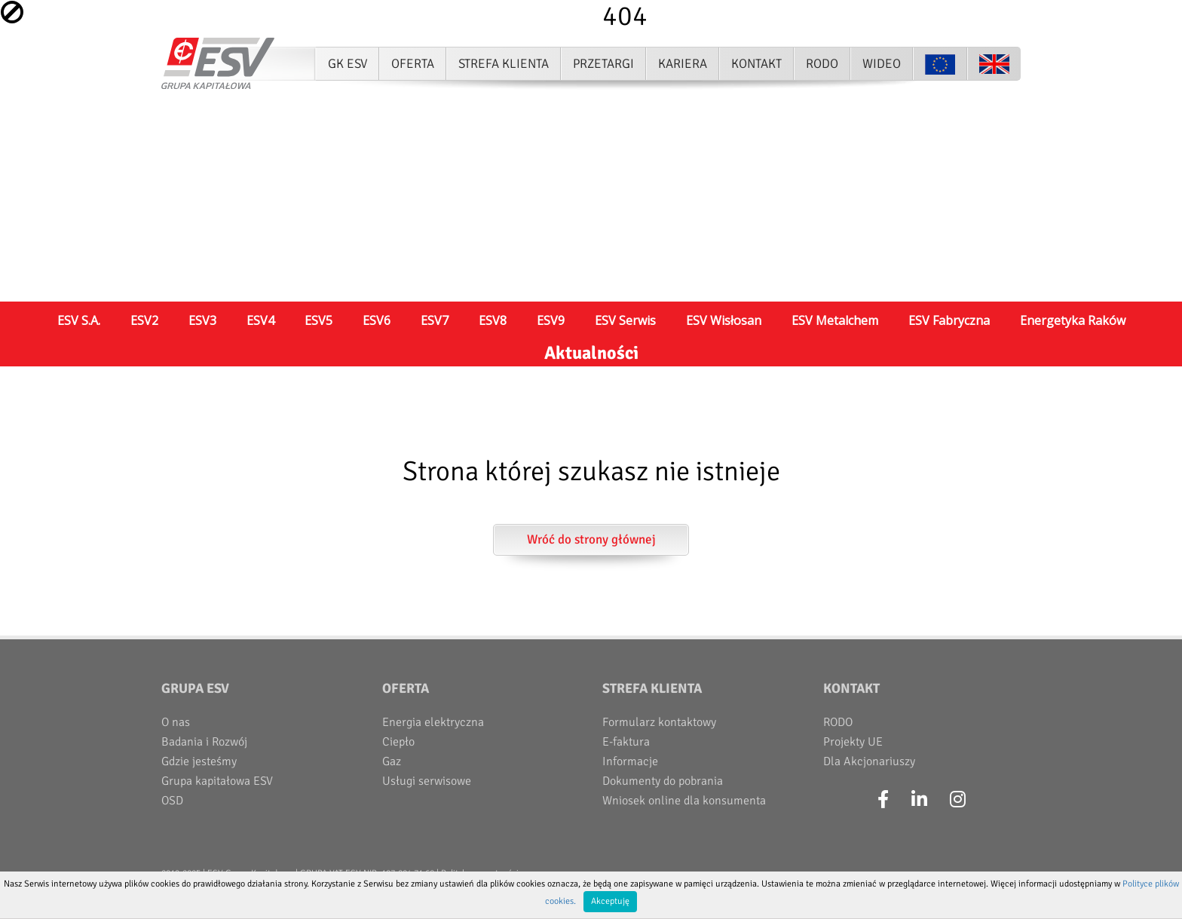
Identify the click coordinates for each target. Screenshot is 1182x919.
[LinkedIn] (919, 800)
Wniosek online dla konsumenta (684, 800)
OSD (172, 800)
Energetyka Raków (1072, 320)
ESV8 (493, 320)
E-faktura (626, 741)
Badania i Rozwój (204, 741)
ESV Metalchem (835, 320)
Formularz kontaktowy (659, 722)
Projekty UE (853, 741)
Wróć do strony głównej (591, 539)
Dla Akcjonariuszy (869, 761)
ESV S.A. (78, 320)
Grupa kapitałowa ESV (217, 781)
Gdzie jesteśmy (199, 761)
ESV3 (202, 320)
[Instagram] (958, 800)
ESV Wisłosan (723, 320)
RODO (838, 722)
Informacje (630, 761)
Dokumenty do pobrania (662, 781)
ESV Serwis (625, 320)
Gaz (391, 761)
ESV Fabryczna (949, 320)
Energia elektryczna (433, 722)
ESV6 (376, 320)
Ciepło (398, 741)
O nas (175, 722)
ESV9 (551, 320)
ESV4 (260, 320)
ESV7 (435, 320)
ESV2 (144, 320)
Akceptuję (610, 901)
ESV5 (318, 320)
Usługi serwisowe (426, 781)
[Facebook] (883, 800)
